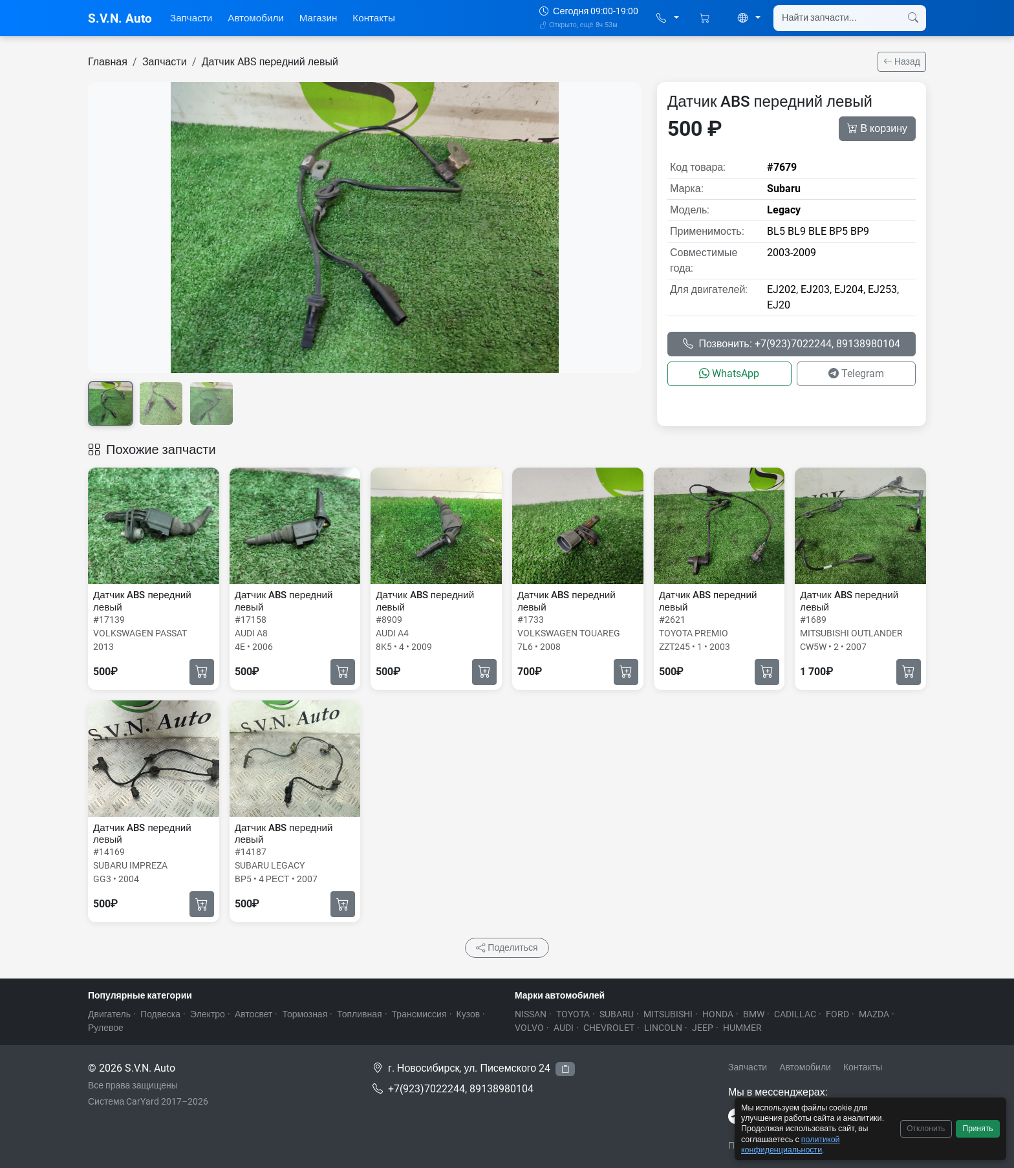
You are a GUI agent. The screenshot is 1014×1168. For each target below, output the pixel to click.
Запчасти (191, 18)
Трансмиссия (419, 1014)
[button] (668, 18)
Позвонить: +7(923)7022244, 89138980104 (791, 344)
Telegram (856, 373)
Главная (107, 62)
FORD (837, 1014)
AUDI (564, 1027)
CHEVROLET (608, 1027)
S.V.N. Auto (120, 18)
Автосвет (254, 1014)
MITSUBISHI (668, 1014)
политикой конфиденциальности (790, 1144)
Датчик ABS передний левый (270, 62)
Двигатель (109, 1014)
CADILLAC (795, 1014)
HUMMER (742, 1027)
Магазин (318, 18)
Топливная (359, 1014)
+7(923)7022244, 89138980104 (461, 1089)
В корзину (877, 128)
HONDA (717, 1014)
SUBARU (616, 1014)
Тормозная (304, 1014)
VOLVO (529, 1027)
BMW (753, 1014)
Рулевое (106, 1027)
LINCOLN (663, 1027)
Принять (978, 1128)
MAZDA (874, 1014)
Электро (207, 1014)
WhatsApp (729, 373)
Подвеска (160, 1014)
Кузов (468, 1014)
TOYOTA (573, 1014)
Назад (901, 61)
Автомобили (256, 18)
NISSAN (530, 1014)
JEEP (702, 1027)
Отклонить (926, 1128)
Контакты (373, 18)
